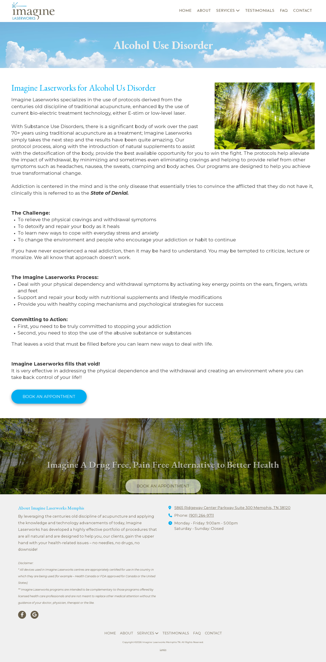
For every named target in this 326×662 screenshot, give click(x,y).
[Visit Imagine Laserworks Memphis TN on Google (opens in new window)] (34, 615)
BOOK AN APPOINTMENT (49, 396)
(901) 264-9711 (201, 515)
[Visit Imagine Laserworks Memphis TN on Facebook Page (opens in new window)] (22, 615)
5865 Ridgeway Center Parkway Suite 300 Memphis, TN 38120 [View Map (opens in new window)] (232, 507)
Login (163, 649)
